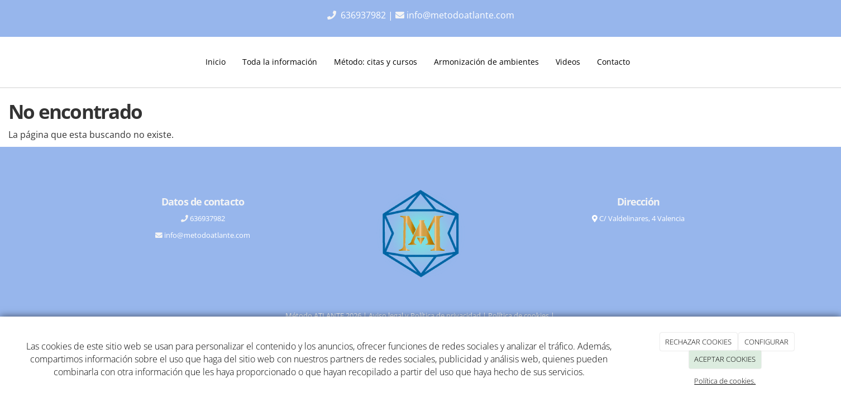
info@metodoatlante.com (460, 15)
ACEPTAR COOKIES (725, 359)
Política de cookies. (725, 381)
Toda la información (279, 61)
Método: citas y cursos (375, 61)
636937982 (364, 15)
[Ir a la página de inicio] (99, 62)
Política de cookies (518, 315)
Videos (568, 61)
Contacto (613, 61)
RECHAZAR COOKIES (698, 342)
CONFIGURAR (766, 342)
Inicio (216, 61)
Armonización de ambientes (486, 61)
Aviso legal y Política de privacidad (425, 315)
